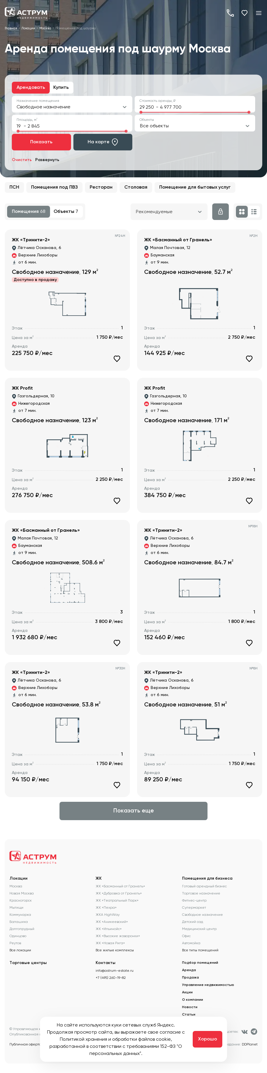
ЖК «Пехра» (106, 907)
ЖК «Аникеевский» (112, 922)
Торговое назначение (201, 893)
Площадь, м (27, 119)
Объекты (146, 120)
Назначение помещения (38, 101)
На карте (103, 142)
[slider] (140, 112)
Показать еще (133, 811)
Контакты (105, 963)
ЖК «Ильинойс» (109, 929)
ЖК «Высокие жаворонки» (118, 936)
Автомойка (191, 943)
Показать (41, 142)
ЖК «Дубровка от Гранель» (119, 893)
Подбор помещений (200, 963)
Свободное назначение (202, 915)
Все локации (20, 950)
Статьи (188, 1014)
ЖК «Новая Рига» (110, 943)
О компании (192, 1000)
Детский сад (192, 922)
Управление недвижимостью (208, 985)
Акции (187, 992)
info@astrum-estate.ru (115, 970)
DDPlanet (250, 1044)
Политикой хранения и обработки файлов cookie (115, 1039)
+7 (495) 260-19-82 (230, 13)
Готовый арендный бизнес (204, 886)
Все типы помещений (200, 950)
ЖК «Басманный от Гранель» (120, 886)
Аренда (189, 970)
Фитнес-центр (194, 900)
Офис (186, 936)
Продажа (190, 977)
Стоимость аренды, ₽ (157, 101)
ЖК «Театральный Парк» (117, 900)
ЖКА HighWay (108, 915)
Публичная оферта (25, 1044)
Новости (189, 1007)
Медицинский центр (199, 929)
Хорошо (207, 1039)
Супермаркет (194, 907)
